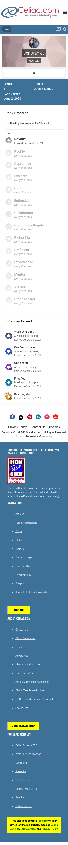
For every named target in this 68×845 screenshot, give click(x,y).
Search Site (21, 708)
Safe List (20, 797)
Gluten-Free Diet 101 (26, 788)
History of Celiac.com (27, 664)
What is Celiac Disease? (28, 754)
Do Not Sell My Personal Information (35, 699)
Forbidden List (23, 806)
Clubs (18, 540)
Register (20, 548)
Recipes (19, 583)
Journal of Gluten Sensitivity (31, 592)
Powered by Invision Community (34, 436)
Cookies (54, 427)
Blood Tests (22, 780)
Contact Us (37, 427)
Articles (19, 513)
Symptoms (21, 762)
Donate (19, 610)
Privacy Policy (17, 427)
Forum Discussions (26, 522)
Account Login (23, 557)
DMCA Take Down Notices (30, 690)
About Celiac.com (25, 638)
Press (18, 647)
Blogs (18, 531)
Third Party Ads (24, 673)
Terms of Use (22, 566)
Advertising (21, 655)
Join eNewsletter (23, 725)
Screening (21, 771)
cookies (43, 820)
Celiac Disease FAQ (26, 745)
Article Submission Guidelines (32, 681)
